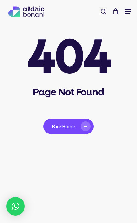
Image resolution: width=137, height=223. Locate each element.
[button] (128, 11)
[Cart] (115, 11)
